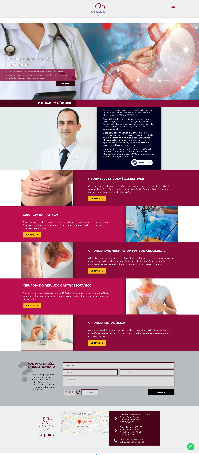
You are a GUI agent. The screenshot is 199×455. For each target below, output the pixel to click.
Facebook (44, 435)
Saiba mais (65, 83)
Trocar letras (78, 392)
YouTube (49, 435)
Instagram (40, 435)
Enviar (161, 392)
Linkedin (54, 435)
